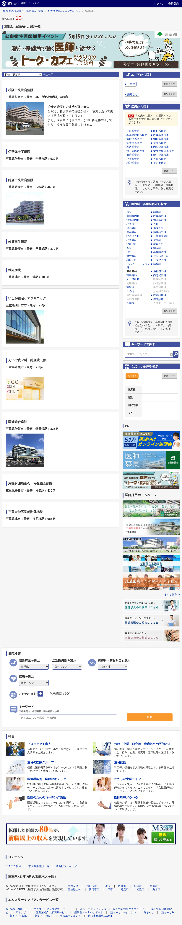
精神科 (157, 211)
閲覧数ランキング (66, 866)
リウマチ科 (159, 259)
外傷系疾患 (159, 158)
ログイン (159, 3)
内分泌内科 (159, 275)
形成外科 (158, 227)
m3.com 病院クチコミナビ (128, 909)
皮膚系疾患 (159, 142)
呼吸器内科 (159, 216)
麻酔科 (157, 263)
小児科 (130, 224)
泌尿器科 (131, 243)
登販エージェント (70, 915)
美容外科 (131, 232)
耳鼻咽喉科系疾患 (136, 134)
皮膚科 (157, 239)
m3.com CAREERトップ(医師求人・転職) (22, 10)
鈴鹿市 (122, 886)
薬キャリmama (18, 915)
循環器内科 (159, 219)
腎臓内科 (131, 275)
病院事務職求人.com (100, 915)
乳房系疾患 (132, 146)
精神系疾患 (132, 162)
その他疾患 (159, 162)
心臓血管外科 (161, 235)
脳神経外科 (159, 232)
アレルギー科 (161, 255)
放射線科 (131, 255)
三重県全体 (71, 886)
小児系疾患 (132, 158)
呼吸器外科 (132, 235)
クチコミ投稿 (13, 866)
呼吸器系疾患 (161, 134)
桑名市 (154, 886)
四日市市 (91, 886)
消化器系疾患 (161, 138)
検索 (149, 717)
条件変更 (132, 376)
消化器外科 (159, 271)
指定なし (132, 94)
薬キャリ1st (168, 912)
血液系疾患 (132, 154)
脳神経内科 (132, 216)
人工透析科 (132, 279)
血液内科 (131, 271)
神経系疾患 (132, 130)
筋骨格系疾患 (134, 142)
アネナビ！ (21, 912)
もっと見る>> (172, 594)
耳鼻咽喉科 (159, 251)
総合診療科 (159, 295)
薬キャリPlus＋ (44, 915)
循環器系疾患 (134, 138)
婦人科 (157, 247)
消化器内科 (132, 219)
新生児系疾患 (161, 154)
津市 (107, 886)
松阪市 (138, 886)
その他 (130, 291)
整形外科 (131, 227)
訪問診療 (158, 299)
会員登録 (173, 3)
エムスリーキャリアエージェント (53, 909)
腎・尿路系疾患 (135, 150)
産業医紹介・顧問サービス (51, 912)
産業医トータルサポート (88, 912)
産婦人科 (158, 243)
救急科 (130, 287)
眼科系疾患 (159, 130)
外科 (155, 224)
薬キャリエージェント (123, 912)
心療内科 (131, 259)
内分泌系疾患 (161, 146)
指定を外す (169, 84)
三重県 (131, 84)
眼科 (129, 251)
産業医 (130, 303)
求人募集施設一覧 (38, 866)
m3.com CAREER (16, 909)
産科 (129, 247)
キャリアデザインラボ (93, 909)
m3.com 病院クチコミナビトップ (64, 10)
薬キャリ (149, 912)
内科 (129, 211)
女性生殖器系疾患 (163, 150)
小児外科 (131, 239)
